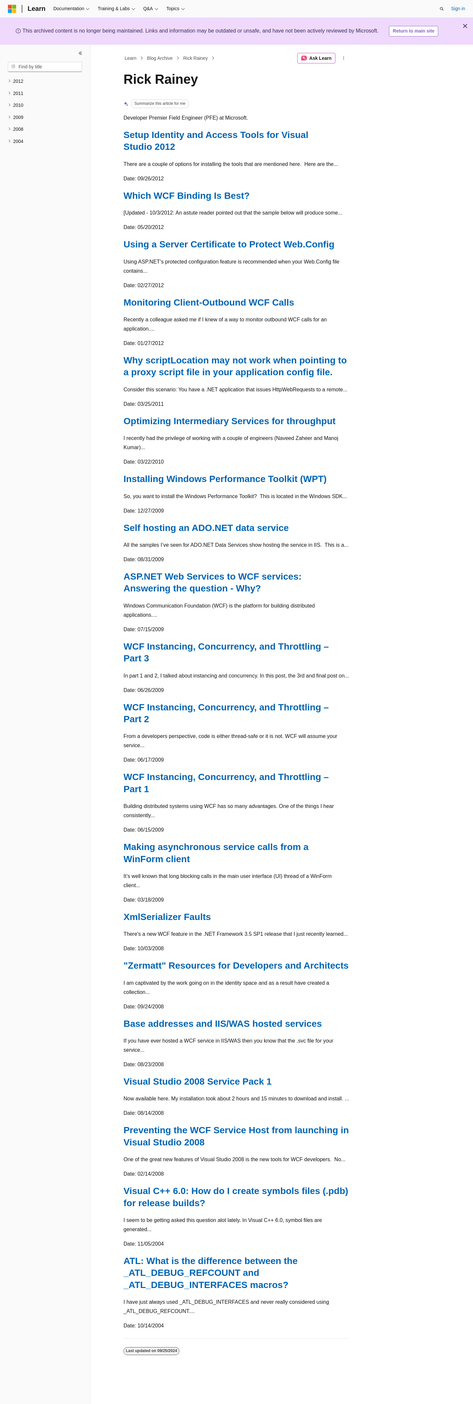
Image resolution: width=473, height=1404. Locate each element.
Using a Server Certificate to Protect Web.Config (229, 244)
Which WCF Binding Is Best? (187, 196)
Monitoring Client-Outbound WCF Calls (209, 302)
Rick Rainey (195, 58)
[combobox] (45, 67)
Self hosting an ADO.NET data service (206, 528)
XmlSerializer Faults (167, 917)
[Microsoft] (12, 9)
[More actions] (343, 58)
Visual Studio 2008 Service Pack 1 (198, 1081)
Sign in (458, 8)
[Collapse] (80, 53)
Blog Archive (160, 58)
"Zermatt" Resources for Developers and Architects (236, 965)
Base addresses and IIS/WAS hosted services (223, 1024)
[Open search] (441, 9)
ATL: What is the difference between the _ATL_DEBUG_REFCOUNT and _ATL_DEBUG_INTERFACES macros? (211, 1273)
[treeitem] (45, 81)
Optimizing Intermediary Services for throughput (230, 421)
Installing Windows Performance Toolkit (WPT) (225, 479)
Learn (131, 58)
